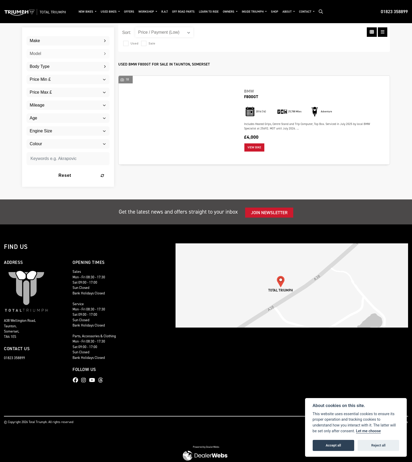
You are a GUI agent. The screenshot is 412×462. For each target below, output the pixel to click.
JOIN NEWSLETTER (269, 212)
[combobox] (68, 41)
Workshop (149, 12)
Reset (82, 175)
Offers (131, 12)
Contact (307, 12)
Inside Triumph (255, 12)
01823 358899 (394, 11)
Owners (231, 12)
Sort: (126, 32)
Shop (276, 12)
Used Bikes (111, 12)
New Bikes (88, 12)
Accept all (333, 445)
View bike (254, 147)
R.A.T (166, 12)
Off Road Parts (185, 12)
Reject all (378, 445)
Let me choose (368, 431)
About (289, 12)
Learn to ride (211, 12)
